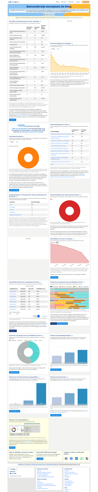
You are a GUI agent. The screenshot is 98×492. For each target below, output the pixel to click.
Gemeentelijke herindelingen (71, 473)
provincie (26, 115)
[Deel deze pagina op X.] (87, 458)
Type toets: (52, 242)
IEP (83, 227)
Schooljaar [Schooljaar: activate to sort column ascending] (23, 288)
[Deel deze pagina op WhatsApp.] (81, 458)
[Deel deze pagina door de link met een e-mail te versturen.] (66, 458)
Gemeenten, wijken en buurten (44, 472)
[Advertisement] (69, 31)
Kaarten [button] (71, 2)
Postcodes (39, 473)
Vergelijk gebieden (14, 372)
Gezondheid (40, 482)
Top (79, 464)
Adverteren (67, 489)
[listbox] (57, 243)
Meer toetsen (54, 277)
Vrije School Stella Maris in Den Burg (59, 148)
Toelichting (53, 323)
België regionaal (50, 476)
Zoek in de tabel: (37, 286)
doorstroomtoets (42, 325)
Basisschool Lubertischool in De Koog (59, 151)
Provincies (39, 475)
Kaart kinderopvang (69, 482)
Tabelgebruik (13, 331)
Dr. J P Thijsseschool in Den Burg (58, 146)
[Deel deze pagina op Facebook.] (71, 458)
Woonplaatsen (45, 473)
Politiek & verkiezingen (42, 488)
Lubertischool (13, 291)
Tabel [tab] (58, 49)
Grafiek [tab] (53, 49)
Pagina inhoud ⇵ (49, 14)
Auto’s (38, 481)
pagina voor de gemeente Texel (74, 17)
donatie (15, 457)
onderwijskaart (59, 17)
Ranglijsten (67, 476)
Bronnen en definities (70, 472)
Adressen (39, 470)
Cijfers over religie (14, 190)
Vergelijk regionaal (55, 369)
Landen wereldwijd (41, 476)
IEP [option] (57, 242)
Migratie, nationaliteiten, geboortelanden (46, 485)
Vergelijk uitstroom (62, 323)
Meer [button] (78, 2)
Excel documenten (27, 441)
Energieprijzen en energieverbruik (45, 484)
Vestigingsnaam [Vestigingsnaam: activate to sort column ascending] (14, 288)
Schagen (12, 209)
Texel (11, 204)
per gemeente (19, 115)
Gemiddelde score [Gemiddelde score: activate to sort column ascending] (40, 288)
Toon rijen (13, 314)
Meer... (52, 164)
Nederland (44, 475)
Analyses (67, 470)
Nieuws (66, 475)
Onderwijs (12, 120)
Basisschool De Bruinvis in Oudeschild (60, 143)
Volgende (44, 316)
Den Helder (12, 207)
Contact (66, 491)
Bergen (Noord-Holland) (15, 215)
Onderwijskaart (68, 484)
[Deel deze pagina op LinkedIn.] (76, 458)
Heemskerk (12, 212)
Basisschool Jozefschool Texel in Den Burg (60, 134)
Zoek (58, 2)
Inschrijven (39, 458)
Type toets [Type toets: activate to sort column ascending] (31, 288)
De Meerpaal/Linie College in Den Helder (60, 161)
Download (86, 2)
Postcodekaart (68, 485)
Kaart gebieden (68, 481)
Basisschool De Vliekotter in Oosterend (60, 140)
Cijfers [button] (64, 2)
